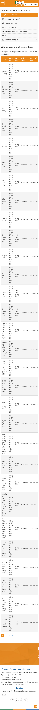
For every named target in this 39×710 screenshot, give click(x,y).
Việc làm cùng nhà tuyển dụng (19, 31)
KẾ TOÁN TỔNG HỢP (4, 238)
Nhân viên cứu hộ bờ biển (4, 464)
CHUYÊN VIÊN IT (4, 220)
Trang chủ (4, 10)
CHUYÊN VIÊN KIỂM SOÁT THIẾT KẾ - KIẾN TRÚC (4, 330)
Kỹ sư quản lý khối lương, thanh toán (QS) (4, 483)
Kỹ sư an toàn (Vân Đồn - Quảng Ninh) (4, 567)
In (19, 35)
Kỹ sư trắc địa (4, 146)
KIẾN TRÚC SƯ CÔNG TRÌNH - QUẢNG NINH (4, 367)
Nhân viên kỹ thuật (4, 164)
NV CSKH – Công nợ (4, 183)
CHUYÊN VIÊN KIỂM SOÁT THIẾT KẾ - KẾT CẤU (4, 349)
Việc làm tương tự (19, 40)
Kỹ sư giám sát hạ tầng (4, 71)
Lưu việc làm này (19, 23)
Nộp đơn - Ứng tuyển (19, 19)
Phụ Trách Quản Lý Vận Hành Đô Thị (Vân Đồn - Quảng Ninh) (4, 528)
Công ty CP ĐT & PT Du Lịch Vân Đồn (11, 71)
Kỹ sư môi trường (4, 108)
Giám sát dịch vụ (4, 201)
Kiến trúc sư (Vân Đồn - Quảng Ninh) (4, 586)
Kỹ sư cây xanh (3, 275)
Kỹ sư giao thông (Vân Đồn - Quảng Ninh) (4, 604)
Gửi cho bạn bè (19, 27)
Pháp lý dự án (4, 257)
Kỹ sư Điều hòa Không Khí (4, 404)
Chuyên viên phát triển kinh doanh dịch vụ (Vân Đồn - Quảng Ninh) (4, 504)
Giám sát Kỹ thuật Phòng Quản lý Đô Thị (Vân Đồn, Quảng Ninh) (4, 443)
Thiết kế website (6, 684)
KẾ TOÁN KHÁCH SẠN (4, 293)
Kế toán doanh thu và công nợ (4, 623)
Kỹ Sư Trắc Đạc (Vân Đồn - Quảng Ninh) (4, 549)
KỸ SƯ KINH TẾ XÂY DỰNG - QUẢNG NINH (4, 386)
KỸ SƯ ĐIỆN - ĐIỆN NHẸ (4, 423)
